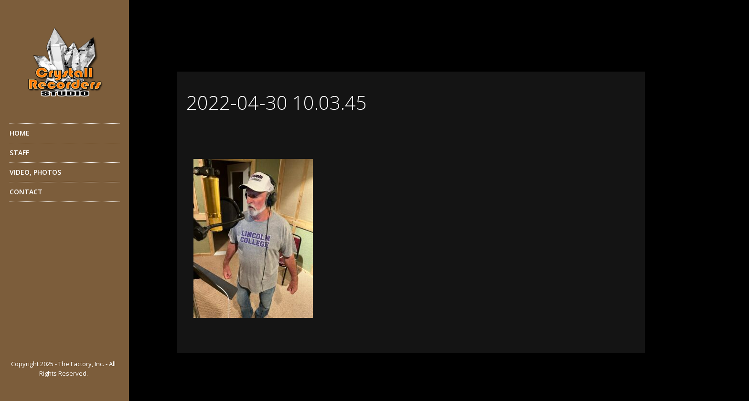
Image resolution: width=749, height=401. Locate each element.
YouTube (35, 345)
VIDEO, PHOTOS (63, 175)
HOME (20, 132)
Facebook (16, 345)
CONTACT (26, 191)
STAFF (63, 155)
